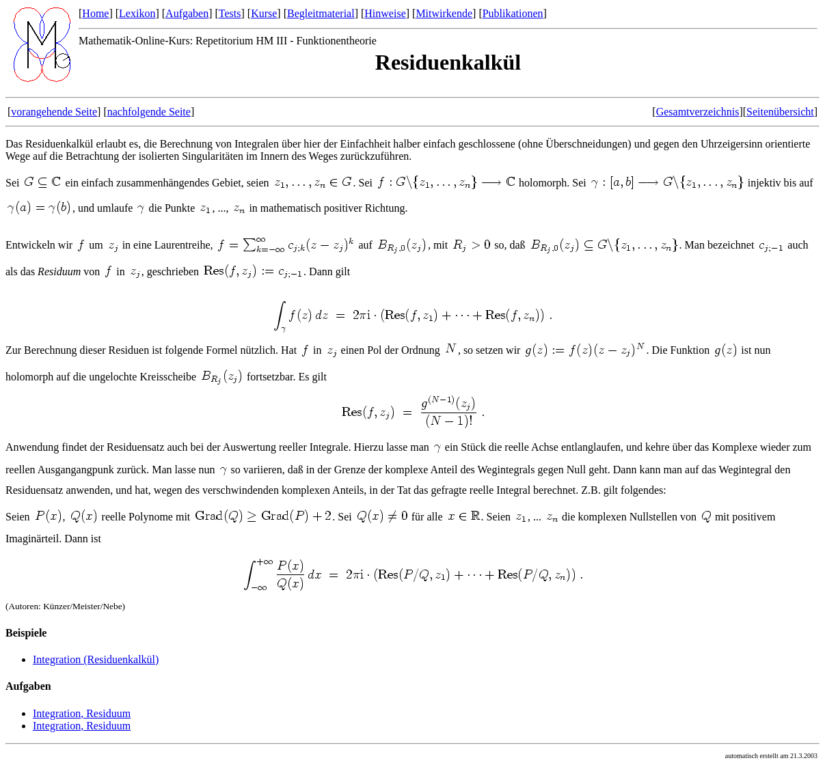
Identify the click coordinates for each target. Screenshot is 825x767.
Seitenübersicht (780, 111)
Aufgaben (186, 13)
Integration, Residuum (82, 713)
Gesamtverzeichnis (698, 111)
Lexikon (137, 13)
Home (95, 13)
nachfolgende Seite (149, 111)
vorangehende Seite (54, 111)
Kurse (264, 13)
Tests (230, 13)
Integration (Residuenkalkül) (96, 659)
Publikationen (513, 13)
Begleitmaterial (321, 13)
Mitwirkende (444, 13)
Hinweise (384, 13)
